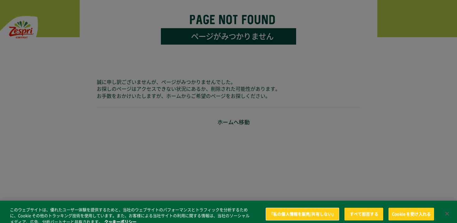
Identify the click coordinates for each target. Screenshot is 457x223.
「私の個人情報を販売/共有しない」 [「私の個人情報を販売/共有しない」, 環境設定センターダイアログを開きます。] (302, 216)
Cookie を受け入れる (411, 216)
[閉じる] (447, 216)
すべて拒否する (364, 216)
